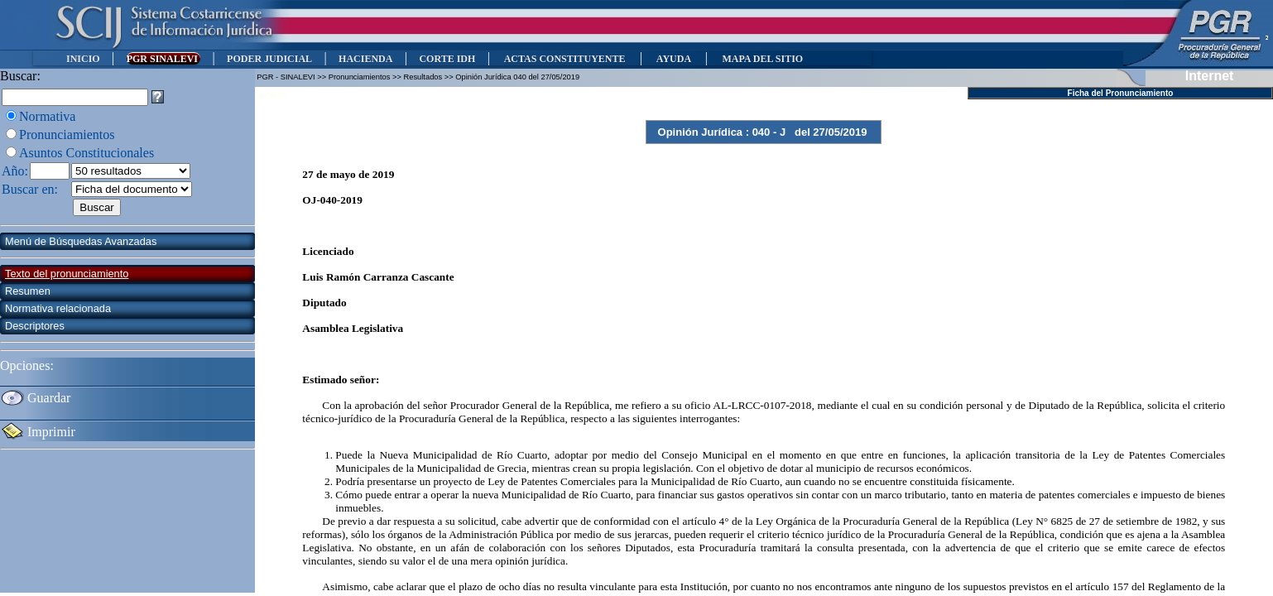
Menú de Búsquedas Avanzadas (80, 241)
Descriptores (35, 326)
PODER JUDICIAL (269, 59)
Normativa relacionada (58, 308)
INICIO (83, 59)
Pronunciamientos (67, 134)
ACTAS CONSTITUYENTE (564, 59)
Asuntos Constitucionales (86, 153)
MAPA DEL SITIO (762, 59)
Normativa (47, 116)
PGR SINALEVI (163, 59)
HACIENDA (365, 59)
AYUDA (673, 59)
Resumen (27, 291)
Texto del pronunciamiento (66, 273)
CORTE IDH (447, 59)
